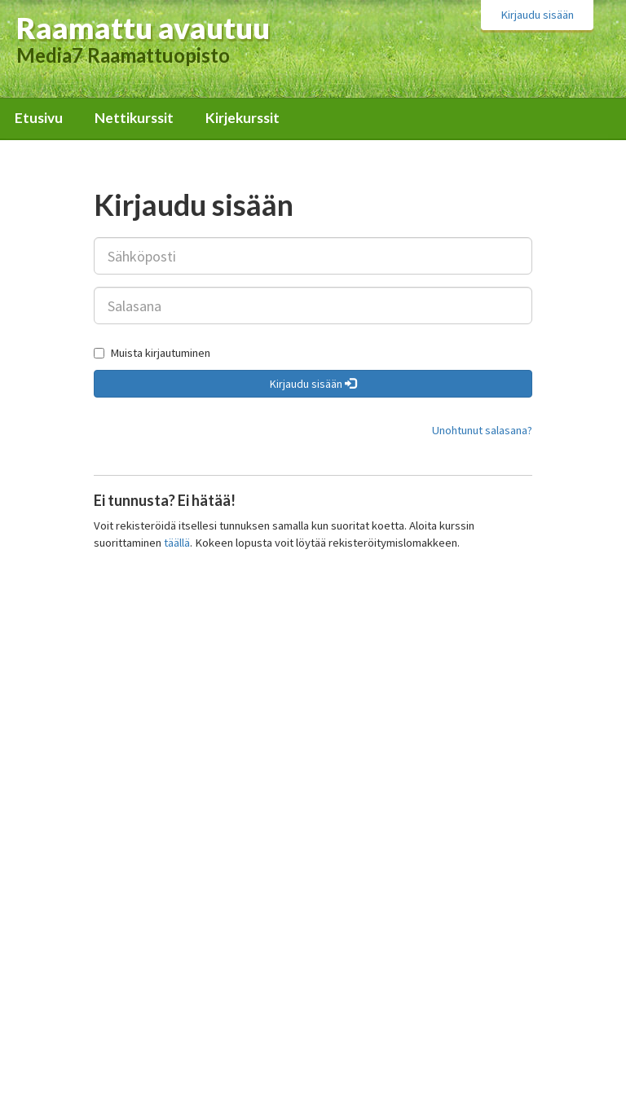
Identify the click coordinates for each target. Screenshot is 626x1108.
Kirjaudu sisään (537, 14)
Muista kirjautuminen (152, 352)
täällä (177, 542)
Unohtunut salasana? (482, 430)
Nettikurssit (134, 117)
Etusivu (39, 117)
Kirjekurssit (242, 117)
